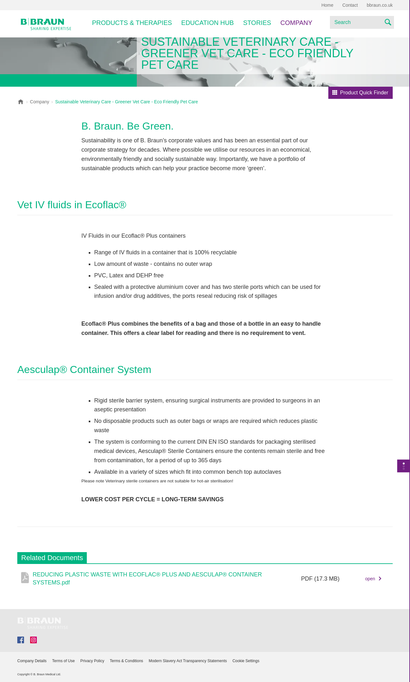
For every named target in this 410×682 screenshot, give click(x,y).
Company (296, 22)
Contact (350, 5)
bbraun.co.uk (380, 5)
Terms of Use (63, 661)
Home (327, 5)
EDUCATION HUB (207, 22)
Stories (257, 22)
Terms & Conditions (126, 661)
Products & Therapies (132, 22)
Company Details (31, 661)
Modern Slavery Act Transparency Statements (188, 661)
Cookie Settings (246, 661)
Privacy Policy (92, 661)
